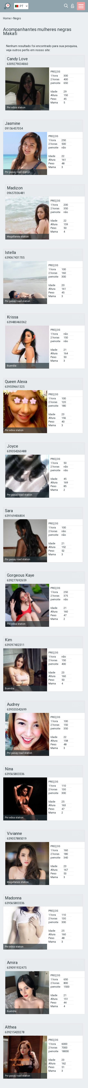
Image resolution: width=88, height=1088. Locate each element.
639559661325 (14, 387)
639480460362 (16, 322)
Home (7, 18)
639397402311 (14, 645)
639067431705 (14, 257)
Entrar (72, 6)
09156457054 (14, 128)
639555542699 (16, 709)
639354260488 (16, 451)
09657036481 (16, 193)
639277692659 (16, 580)
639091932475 (16, 967)
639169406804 (14, 516)
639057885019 (16, 838)
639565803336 (14, 774)
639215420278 (14, 1032)
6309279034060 (17, 64)
